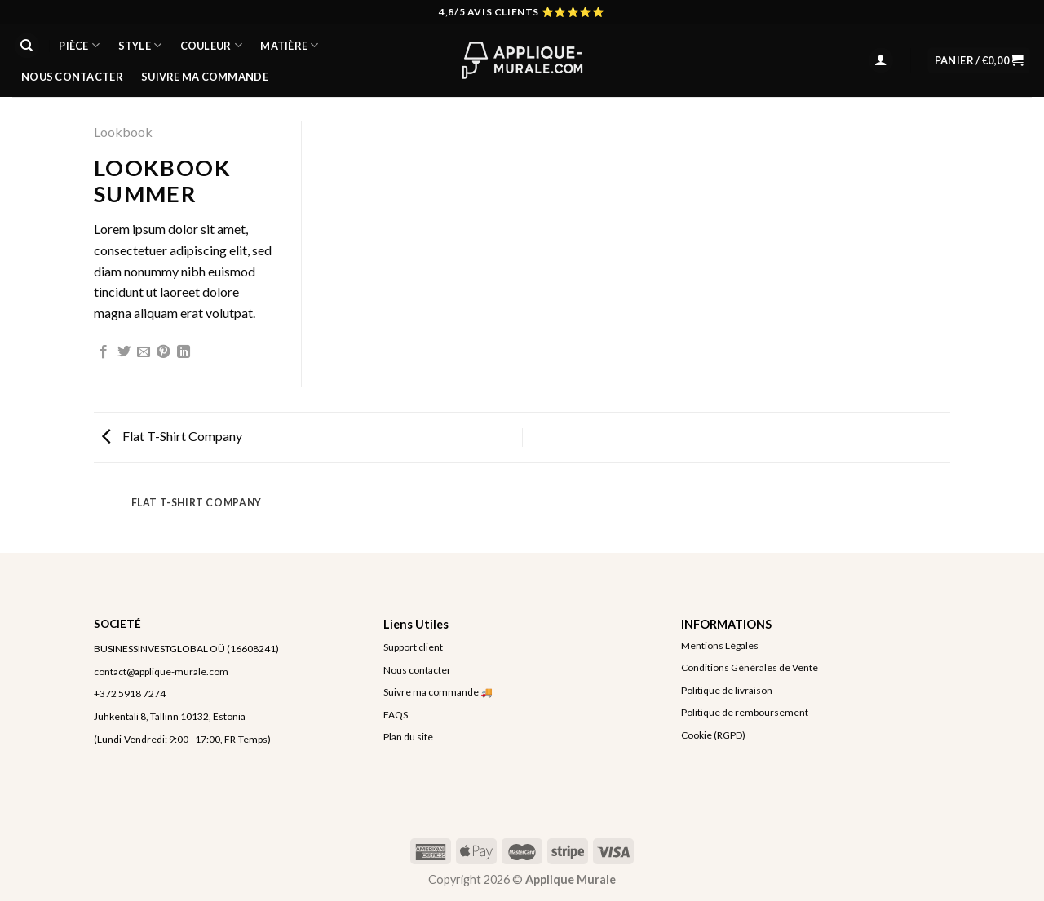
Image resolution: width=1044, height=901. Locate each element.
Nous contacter (417, 670)
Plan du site (408, 737)
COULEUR (211, 45)
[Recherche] (27, 46)
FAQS (395, 715)
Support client (413, 647)
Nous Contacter (72, 76)
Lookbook (123, 131)
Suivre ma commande (204, 76)
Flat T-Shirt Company (172, 436)
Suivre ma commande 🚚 (438, 692)
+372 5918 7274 (130, 693)
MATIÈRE (289, 45)
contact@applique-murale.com (161, 671)
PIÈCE (79, 45)
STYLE (140, 45)
